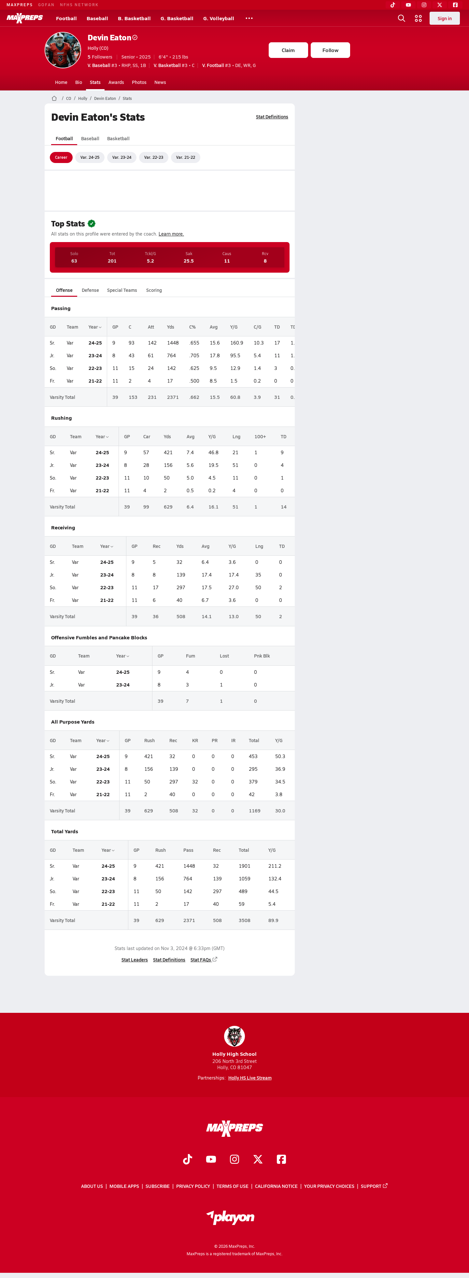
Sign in (445, 18)
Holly (82, 98)
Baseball (97, 18)
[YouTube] (408, 4)
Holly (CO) (98, 48)
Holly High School (234, 1041)
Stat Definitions (272, 116)
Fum (190, 656)
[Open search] (401, 18)
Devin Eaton (113, 37)
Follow (330, 50)
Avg (214, 327)
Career (61, 157)
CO (68, 98)
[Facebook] (455, 4)
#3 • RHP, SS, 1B (117, 65)
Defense (90, 290)
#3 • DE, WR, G (229, 65)
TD (277, 327)
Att (151, 327)
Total (254, 740)
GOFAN (46, 4)
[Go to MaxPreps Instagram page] (234, 1160)
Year (95, 327)
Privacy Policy (193, 1186)
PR (215, 740)
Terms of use (233, 1186)
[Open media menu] (418, 18)
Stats (95, 82)
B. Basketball (134, 18)
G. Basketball (177, 18)
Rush (149, 740)
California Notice (276, 1186)
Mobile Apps (124, 1186)
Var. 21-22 (185, 157)
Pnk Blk (262, 656)
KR (195, 740)
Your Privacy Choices (329, 1186)
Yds (170, 327)
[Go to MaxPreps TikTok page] (187, 1160)
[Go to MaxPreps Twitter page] (258, 1160)
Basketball (118, 138)
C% (192, 327)
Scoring (154, 290)
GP (115, 327)
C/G (257, 327)
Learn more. (171, 234)
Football (66, 18)
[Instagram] (424, 4)
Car (146, 436)
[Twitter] (440, 4)
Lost (224, 656)
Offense (64, 290)
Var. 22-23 (153, 157)
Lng (236, 436)
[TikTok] (393, 4)
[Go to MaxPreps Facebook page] (281, 1160)
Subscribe (158, 1186)
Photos (139, 82)
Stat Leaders (134, 959)
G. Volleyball (218, 18)
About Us (92, 1186)
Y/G (233, 327)
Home (61, 82)
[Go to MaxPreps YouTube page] (211, 1160)
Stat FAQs (204, 959)
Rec (157, 546)
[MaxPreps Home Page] (54, 98)
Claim (288, 50)
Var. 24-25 (89, 157)
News (160, 82)
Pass (188, 850)
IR (233, 740)
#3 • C (174, 65)
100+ (260, 436)
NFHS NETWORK (79, 4)
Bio (78, 82)
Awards (116, 82)
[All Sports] (249, 18)
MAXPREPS (20, 4)
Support (374, 1186)
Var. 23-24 (121, 157)
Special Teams (122, 290)
